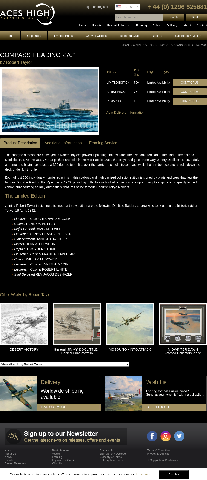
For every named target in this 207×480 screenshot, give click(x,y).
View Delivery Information (125, 112)
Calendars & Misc (188, 36)
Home (126, 45)
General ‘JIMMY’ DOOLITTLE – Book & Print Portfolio (77, 351)
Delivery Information (112, 460)
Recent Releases (118, 25)
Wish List (57, 463)
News (83, 25)
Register (102, 7)
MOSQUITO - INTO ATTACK (130, 349)
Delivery (172, 25)
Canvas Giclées (96, 36)
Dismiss (173, 474)
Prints (10, 36)
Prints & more (60, 450)
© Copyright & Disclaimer (162, 460)
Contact (202, 25)
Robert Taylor (159, 45)
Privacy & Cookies (158, 453)
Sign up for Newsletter (113, 453)
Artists (156, 25)
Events (97, 25)
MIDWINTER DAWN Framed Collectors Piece (183, 351)
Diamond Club (129, 36)
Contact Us (190, 82)
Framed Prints (63, 36)
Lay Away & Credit (63, 460)
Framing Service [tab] (103, 143)
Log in (88, 7)
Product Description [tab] (20, 143)
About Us (10, 453)
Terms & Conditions (159, 450)
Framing (141, 25)
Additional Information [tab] (63, 143)
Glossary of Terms (111, 457)
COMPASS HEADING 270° (190, 45)
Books (157, 36)
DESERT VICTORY (24, 349)
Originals (34, 36)
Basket (196, 17)
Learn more (144, 474)
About (187, 25)
